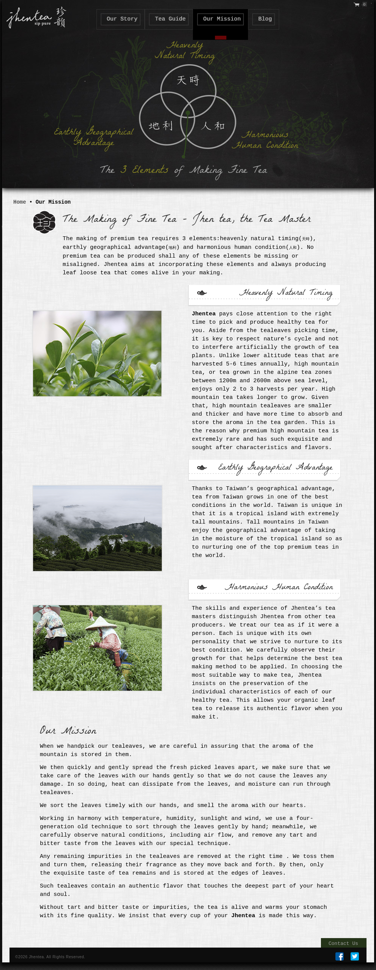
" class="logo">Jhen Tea (34, 16)
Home (19, 202)
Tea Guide (170, 19)
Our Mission (222, 19)
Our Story (122, 19)
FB (339, 956)
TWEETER (355, 956)
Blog (265, 19)
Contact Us (343, 943)
